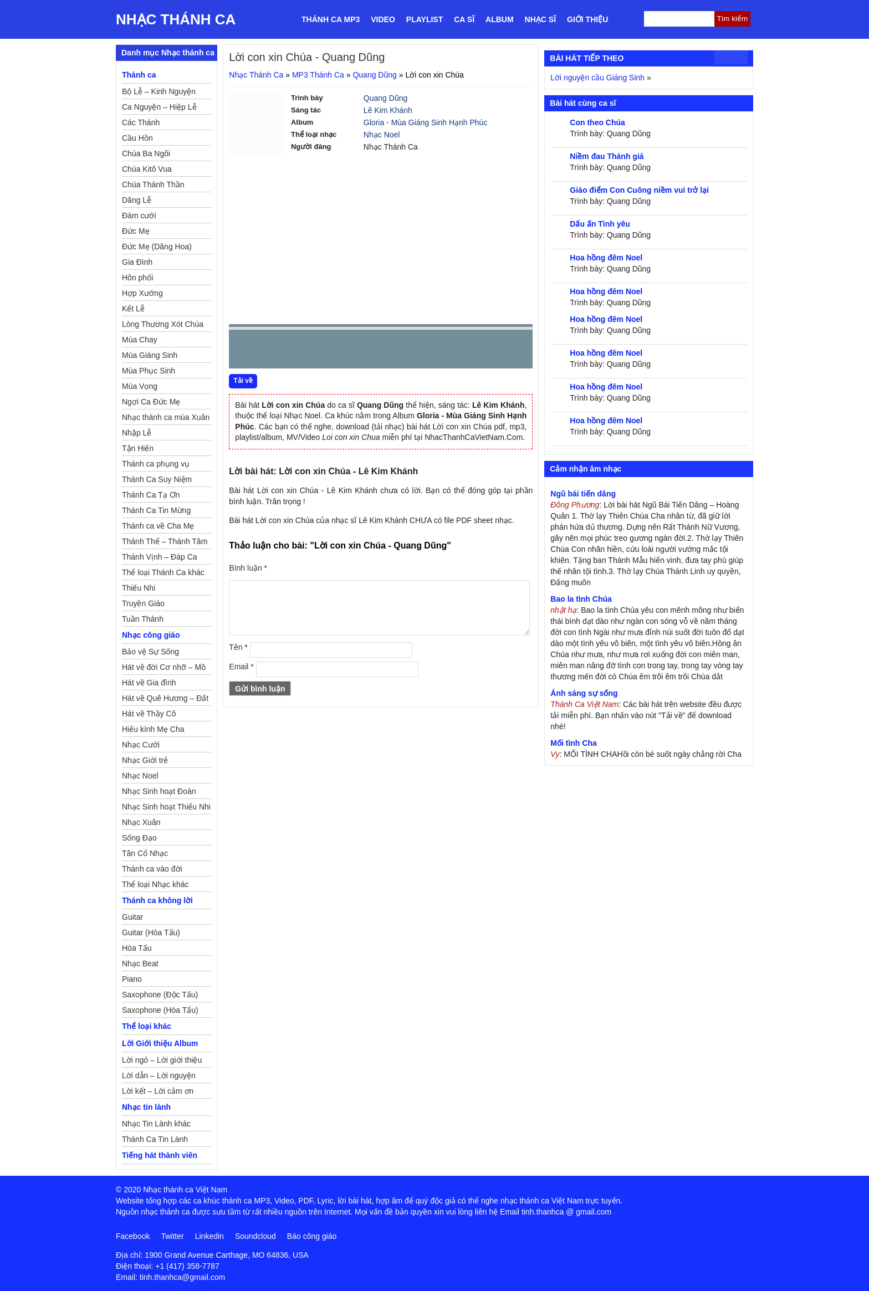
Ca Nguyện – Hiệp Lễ (159, 107)
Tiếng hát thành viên (159, 1155)
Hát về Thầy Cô (149, 713)
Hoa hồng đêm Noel (606, 257)
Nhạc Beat (140, 963)
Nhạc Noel (382, 134)
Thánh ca (139, 74)
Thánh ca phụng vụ (156, 463)
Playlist (424, 19)
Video (383, 19)
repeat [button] (336, 351)
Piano (132, 979)
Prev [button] (243, 351)
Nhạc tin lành (146, 1107)
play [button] (272, 349)
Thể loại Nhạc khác (155, 884)
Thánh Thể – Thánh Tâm (164, 541)
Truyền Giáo (143, 603)
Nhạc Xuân (141, 822)
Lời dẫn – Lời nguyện (159, 1075)
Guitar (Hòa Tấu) (151, 932)
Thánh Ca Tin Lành (155, 1139)
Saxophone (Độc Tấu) (160, 994)
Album (499, 19)
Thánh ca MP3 (330, 19)
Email (241, 666)
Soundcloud (255, 1236)
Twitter (172, 1236)
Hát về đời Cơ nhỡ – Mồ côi (164, 669)
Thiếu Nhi (138, 587)
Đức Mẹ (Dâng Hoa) (157, 246)
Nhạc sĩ (540, 19)
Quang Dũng (374, 74)
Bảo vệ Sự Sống (150, 651)
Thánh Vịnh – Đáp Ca (159, 556)
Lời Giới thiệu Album (160, 1043)
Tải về (243, 381)
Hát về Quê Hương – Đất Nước (165, 700)
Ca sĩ (464, 19)
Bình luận (248, 567)
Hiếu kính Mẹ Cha (153, 729)
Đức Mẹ (136, 231)
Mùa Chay (139, 339)
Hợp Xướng (142, 293)
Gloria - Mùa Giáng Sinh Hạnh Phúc (426, 122)
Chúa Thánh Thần (153, 184)
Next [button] (300, 351)
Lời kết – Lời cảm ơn (157, 1091)
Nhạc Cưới (141, 744)
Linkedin (209, 1236)
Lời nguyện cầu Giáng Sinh (597, 77)
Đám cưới (139, 215)
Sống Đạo (139, 837)
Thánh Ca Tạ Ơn (151, 494)
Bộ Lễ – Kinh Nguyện (159, 91)
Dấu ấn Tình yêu (600, 223)
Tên (238, 647)
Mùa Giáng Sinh (149, 355)
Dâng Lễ (136, 200)
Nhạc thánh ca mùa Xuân (165, 417)
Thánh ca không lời (157, 900)
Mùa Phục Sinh (148, 370)
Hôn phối (137, 277)
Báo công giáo (312, 1236)
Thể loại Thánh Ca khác (163, 572)
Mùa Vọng (139, 386)
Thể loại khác (146, 1026)
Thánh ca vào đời (152, 868)
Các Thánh (141, 122)
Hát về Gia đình (149, 682)
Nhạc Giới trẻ (145, 760)
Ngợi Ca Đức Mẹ (151, 401)
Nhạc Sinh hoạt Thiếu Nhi (166, 806)
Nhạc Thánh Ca (176, 19)
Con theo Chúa (597, 122)
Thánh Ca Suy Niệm (157, 479)
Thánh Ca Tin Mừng (156, 510)
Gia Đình (137, 262)
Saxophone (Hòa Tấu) (160, 1010)
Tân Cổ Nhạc (145, 853)
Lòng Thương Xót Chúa (162, 324)
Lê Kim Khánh (388, 110)
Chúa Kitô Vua (147, 169)
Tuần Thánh (142, 618)
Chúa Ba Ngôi (146, 153)
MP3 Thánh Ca (318, 74)
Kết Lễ (133, 308)
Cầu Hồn (137, 138)
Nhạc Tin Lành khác (156, 1123)
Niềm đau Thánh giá (606, 156)
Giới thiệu (587, 19)
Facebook (133, 1236)
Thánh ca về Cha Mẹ (158, 525)
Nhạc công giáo (151, 635)
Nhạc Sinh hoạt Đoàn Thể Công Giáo (159, 793)
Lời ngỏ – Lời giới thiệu (162, 1060)
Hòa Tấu (137, 948)
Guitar (132, 917)
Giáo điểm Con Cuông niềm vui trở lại (639, 190)
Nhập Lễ (136, 432)
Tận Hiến (138, 448)
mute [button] (458, 350)
